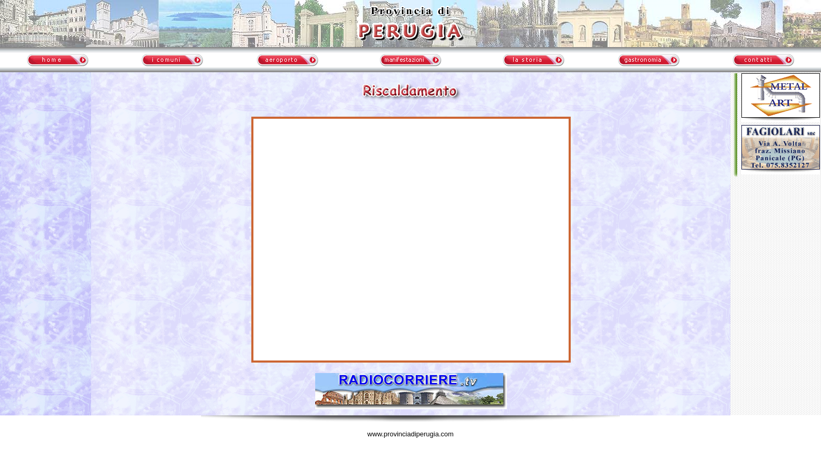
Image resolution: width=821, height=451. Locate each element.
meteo (45, 170)
